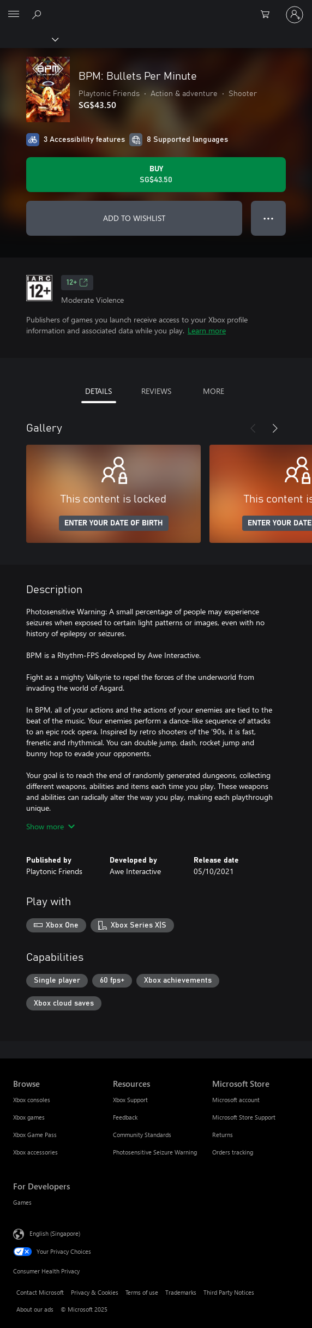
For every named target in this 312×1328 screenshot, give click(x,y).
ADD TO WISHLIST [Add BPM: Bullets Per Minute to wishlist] (134, 218)
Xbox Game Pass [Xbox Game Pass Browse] (35, 1134)
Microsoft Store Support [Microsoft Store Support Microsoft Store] (243, 1117)
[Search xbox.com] (38, 14)
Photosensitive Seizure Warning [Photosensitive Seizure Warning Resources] (155, 1152)
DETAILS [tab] (98, 391)
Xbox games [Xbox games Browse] (29, 1117)
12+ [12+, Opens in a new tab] (77, 282)
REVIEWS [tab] (156, 391)
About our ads (34, 1309)
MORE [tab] (213, 391)
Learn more (207, 330)
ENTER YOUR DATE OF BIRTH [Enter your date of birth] (113, 523)
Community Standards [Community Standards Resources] (142, 1134)
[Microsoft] (155, 8)
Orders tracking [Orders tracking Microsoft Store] (232, 1152)
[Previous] (253, 428)
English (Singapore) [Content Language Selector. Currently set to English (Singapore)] (54, 1233)
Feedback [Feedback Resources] (125, 1117)
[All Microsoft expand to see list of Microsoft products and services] (14, 15)
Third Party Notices (228, 1292)
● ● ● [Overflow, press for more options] (268, 218)
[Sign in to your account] (294, 15)
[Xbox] (28, 38)
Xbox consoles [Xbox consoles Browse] (31, 1099)
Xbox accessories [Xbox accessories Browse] (35, 1152)
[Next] (275, 428)
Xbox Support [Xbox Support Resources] (130, 1099)
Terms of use (141, 1292)
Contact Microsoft (40, 1292)
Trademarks (180, 1292)
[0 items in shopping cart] (268, 15)
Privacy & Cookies (94, 1292)
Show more (50, 826)
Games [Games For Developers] (22, 1202)
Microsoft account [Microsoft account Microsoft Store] (236, 1099)
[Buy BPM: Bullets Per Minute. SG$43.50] (156, 174)
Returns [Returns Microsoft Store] (222, 1134)
